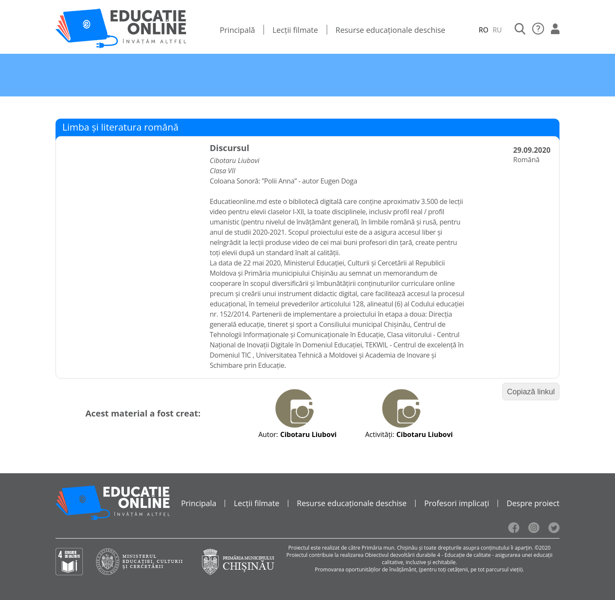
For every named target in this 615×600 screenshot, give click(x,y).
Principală (237, 30)
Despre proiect (533, 503)
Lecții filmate (295, 30)
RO (483, 30)
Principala (199, 503)
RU (497, 30)
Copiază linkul (531, 391)
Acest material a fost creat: (142, 413)
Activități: (379, 434)
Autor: (268, 434)
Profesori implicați (456, 503)
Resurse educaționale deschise (390, 30)
